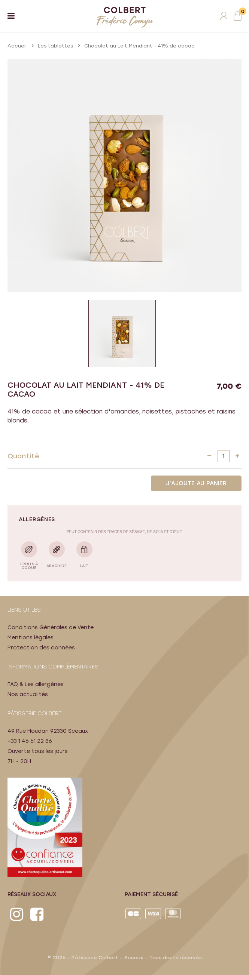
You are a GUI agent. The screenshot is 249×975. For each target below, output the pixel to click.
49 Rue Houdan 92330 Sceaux (47, 731)
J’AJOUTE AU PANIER (196, 483)
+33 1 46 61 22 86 (29, 741)
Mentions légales (30, 637)
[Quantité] (224, 456)
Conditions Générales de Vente (50, 627)
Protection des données (41, 648)
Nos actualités (27, 694)
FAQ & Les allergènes (35, 684)
